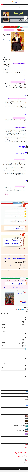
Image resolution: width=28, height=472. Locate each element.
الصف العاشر (26, 443)
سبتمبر (25, 451)
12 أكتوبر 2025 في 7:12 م (3, 361)
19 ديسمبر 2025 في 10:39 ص (3, 376)
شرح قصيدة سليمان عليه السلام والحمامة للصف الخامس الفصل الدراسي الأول (17, 434)
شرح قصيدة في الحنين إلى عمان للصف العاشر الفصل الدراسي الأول (18, 424)
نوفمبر (25, 449)
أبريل (25, 463)
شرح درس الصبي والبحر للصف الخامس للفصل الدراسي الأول (20, 456)
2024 (26, 447)
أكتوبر (25, 450)
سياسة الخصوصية (26, 0)
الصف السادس (25, 442)
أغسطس (25, 460)
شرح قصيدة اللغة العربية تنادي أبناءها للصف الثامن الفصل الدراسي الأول (18, 419)
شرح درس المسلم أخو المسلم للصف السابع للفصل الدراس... (20, 452)
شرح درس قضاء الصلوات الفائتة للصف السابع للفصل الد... (20, 459)
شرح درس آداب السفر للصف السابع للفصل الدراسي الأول (20, 455)
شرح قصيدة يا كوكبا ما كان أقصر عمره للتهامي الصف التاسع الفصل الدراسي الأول (17, 429)
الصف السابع (26, 441)
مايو (25, 462)
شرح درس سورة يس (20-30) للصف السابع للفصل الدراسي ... (20, 453)
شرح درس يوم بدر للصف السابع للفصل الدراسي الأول (21, 458)
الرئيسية (26, 6)
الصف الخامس (24, 6)
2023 (26, 448)
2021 (26, 466)
